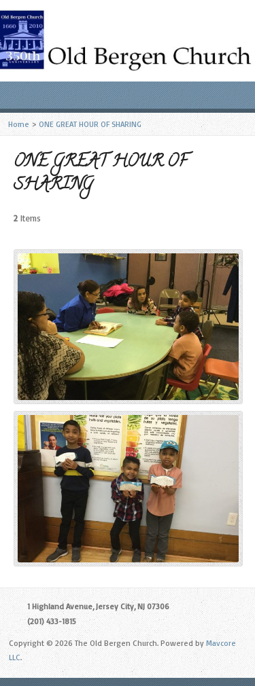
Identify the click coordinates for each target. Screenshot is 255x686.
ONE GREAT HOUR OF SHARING (90, 124)
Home (18, 124)
